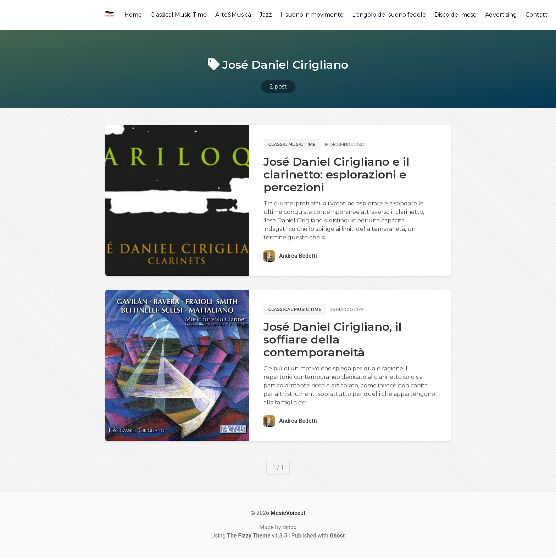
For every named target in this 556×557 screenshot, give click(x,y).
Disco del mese (455, 14)
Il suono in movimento (312, 14)
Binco (289, 527)
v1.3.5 (257, 535)
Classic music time (292, 144)
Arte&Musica (233, 14)
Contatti (537, 14)
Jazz (266, 14)
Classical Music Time (178, 14)
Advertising (501, 14)
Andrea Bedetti (298, 255)
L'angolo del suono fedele (389, 14)
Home (133, 14)
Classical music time (294, 309)
